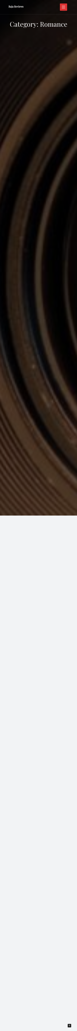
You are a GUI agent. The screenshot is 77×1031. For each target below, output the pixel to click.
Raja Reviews (15, 6)
